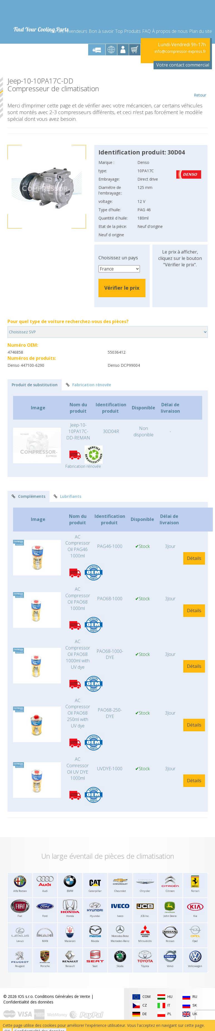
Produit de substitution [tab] (35, 384)
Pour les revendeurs (67, 31)
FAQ (146, 31)
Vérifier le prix (121, 287)
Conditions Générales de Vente (62, 996)
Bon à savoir (101, 31)
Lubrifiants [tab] (67, 496)
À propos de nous (170, 31)
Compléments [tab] (28, 496)
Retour (200, 87)
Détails (194, 558)
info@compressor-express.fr (180, 51)
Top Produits (128, 31)
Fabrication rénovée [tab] (88, 384)
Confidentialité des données (28, 1002)
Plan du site (200, 31)
